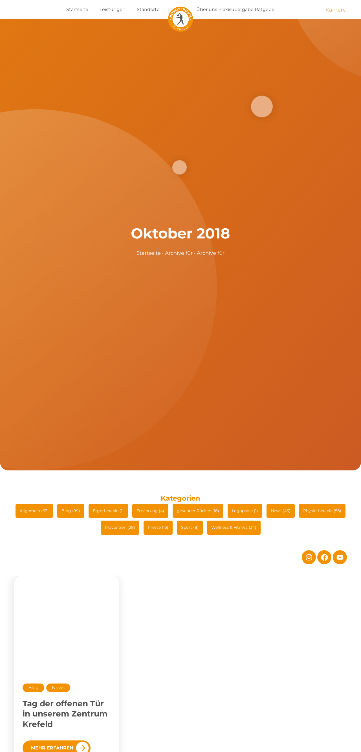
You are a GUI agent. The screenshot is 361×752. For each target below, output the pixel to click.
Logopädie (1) (245, 510)
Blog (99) (70, 510)
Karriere (335, 10)
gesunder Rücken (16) (198, 510)
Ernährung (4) (150, 510)
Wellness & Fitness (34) (233, 527)
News (58, 687)
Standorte (148, 9)
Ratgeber (265, 9)
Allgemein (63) (34, 510)
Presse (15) (158, 527)
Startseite (77, 9)
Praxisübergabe (236, 9)
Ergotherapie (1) (108, 510)
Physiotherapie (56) (322, 510)
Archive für (179, 253)
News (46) (280, 510)
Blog (33, 687)
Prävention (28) (120, 527)
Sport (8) (190, 527)
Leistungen (113, 9)
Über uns (206, 9)
